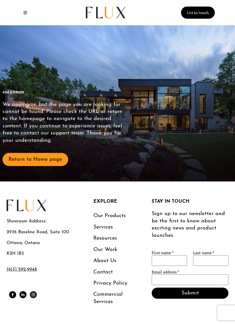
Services (103, 227)
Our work (105, 249)
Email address (165, 272)
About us (104, 260)
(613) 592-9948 (22, 269)
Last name (203, 253)
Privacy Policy (110, 283)
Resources (105, 238)
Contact (103, 272)
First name (163, 253)
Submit (190, 293)
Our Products (109, 215)
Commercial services (108, 298)
